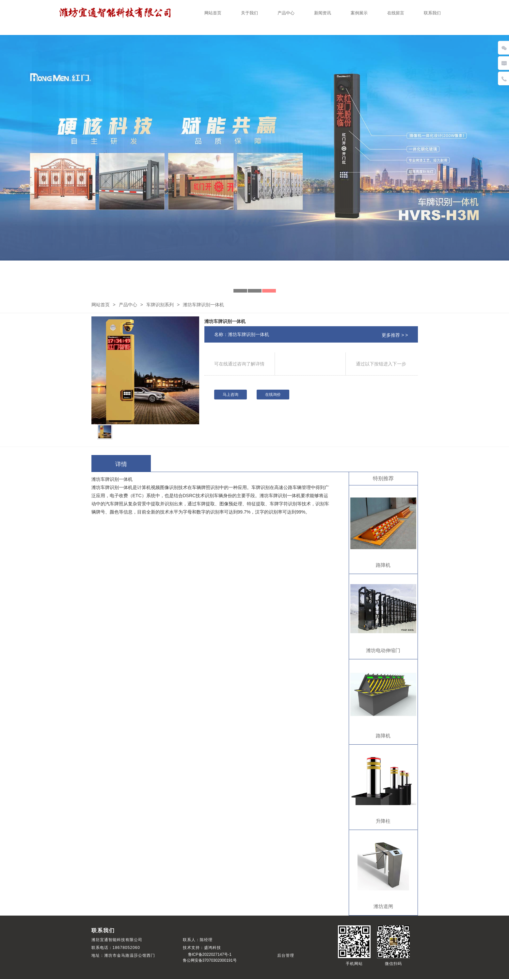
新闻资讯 (322, 12)
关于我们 (249, 12)
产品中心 (286, 12)
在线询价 (273, 394)
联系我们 (432, 12)
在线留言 (395, 12)
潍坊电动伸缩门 (383, 650)
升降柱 (383, 821)
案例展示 (359, 12)
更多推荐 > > (395, 335)
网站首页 (212, 12)
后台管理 (285, 955)
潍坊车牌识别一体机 (225, 321)
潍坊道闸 (383, 906)
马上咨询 (230, 394)
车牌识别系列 (160, 304)
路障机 (383, 565)
